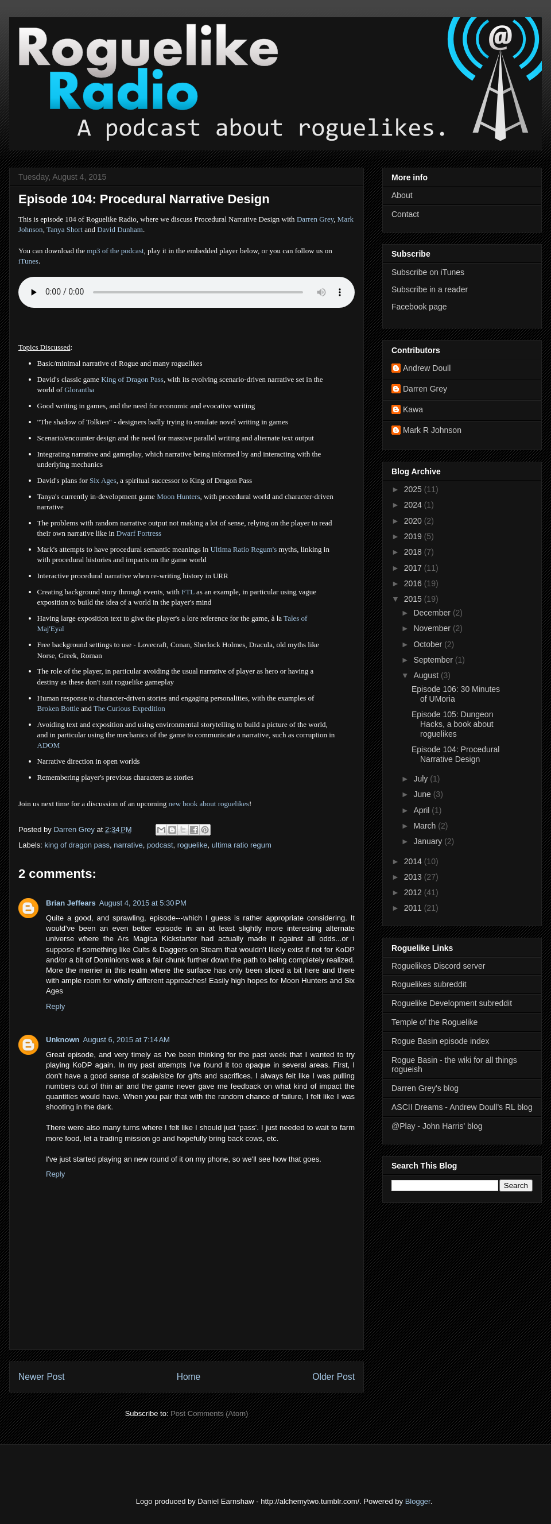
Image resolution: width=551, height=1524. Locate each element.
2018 (414, 551)
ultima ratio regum (241, 845)
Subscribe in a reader (429, 289)
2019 (414, 536)
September (434, 659)
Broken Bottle (58, 708)
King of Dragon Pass (132, 379)
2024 (414, 504)
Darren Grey (315, 219)
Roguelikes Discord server (438, 965)
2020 (414, 520)
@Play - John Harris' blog (437, 1126)
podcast (160, 845)
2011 (414, 907)
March (425, 825)
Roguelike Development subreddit (451, 1003)
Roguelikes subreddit (429, 984)
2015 (414, 599)
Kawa (413, 409)
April (422, 810)
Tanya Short (64, 229)
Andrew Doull (427, 368)
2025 (414, 489)
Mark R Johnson (432, 430)
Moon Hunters (178, 496)
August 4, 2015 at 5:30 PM (143, 903)
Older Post (333, 1377)
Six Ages (103, 480)
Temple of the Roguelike (434, 1022)
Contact (405, 214)
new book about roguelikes (208, 803)
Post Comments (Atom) (209, 1413)
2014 (414, 861)
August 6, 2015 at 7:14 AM (126, 1039)
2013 (414, 876)
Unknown (63, 1039)
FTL (188, 591)
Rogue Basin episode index (440, 1041)
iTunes (28, 261)
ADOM (48, 745)
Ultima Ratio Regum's (243, 549)
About (402, 195)
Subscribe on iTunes (427, 272)
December (432, 612)
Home (189, 1377)
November (432, 628)
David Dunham (120, 229)
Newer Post (41, 1377)
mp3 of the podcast (115, 250)
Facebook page (419, 306)
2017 (414, 568)
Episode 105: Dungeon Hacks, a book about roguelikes (453, 724)
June (423, 794)
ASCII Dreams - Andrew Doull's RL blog (462, 1107)
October (428, 644)
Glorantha (79, 389)
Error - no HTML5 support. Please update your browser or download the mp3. (186, 292)
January (428, 841)
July (421, 778)
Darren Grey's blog (425, 1088)
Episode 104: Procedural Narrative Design (455, 754)
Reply (55, 1006)
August (426, 675)
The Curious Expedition (129, 708)
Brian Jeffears (71, 903)
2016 (414, 583)
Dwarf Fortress (139, 533)
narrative (128, 845)
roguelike (192, 845)
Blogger (417, 1501)
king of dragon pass (77, 845)
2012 (414, 892)
